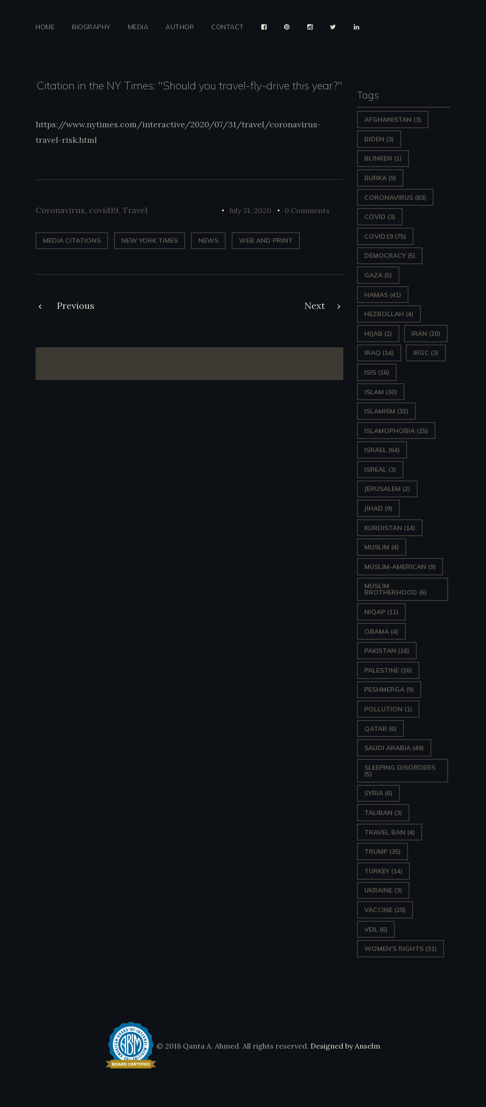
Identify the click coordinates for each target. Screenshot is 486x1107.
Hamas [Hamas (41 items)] (382, 295)
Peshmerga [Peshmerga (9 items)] (389, 689)
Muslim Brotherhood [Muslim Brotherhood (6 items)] (395, 589)
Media (138, 27)
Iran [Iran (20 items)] (425, 333)
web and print (266, 240)
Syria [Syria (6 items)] (378, 793)
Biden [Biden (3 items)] (379, 139)
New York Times (149, 240)
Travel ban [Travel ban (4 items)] (389, 832)
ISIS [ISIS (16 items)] (376, 372)
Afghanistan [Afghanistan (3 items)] (392, 119)
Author (179, 27)
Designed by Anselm (344, 1045)
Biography (91, 27)
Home (45, 27)
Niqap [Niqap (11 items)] (381, 612)
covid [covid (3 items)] (379, 217)
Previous (75, 305)
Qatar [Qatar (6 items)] (380, 729)
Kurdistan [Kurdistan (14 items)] (389, 528)
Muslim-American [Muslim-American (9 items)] (400, 567)
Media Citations (72, 240)
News (208, 240)
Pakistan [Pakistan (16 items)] (386, 651)
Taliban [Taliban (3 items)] (383, 813)
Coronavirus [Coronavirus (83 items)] (395, 197)
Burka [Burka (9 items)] (380, 178)
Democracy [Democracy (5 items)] (389, 255)
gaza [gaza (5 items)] (378, 275)
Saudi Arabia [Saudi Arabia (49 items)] (394, 748)
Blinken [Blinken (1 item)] (383, 158)
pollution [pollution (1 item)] (388, 709)
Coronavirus (60, 210)
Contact (227, 27)
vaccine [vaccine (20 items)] (385, 910)
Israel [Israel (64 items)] (382, 450)
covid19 (104, 210)
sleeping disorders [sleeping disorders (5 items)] (399, 770)
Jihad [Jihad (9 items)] (378, 508)
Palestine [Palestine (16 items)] (388, 670)
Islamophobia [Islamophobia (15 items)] (396, 431)
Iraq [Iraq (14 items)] (379, 353)
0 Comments (307, 210)
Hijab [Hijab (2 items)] (378, 333)
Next (315, 305)
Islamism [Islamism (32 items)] (386, 411)
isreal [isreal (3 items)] (380, 469)
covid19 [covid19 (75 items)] (385, 236)
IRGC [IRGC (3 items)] (426, 353)
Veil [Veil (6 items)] (376, 929)
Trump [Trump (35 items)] (382, 851)
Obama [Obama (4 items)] (381, 631)
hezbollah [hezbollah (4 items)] (389, 314)
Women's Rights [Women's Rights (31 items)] (400, 949)
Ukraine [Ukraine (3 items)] (383, 890)
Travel (135, 210)
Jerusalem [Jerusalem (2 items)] (387, 489)
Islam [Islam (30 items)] (380, 392)
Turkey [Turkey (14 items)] (383, 871)
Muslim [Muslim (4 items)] (381, 547)
